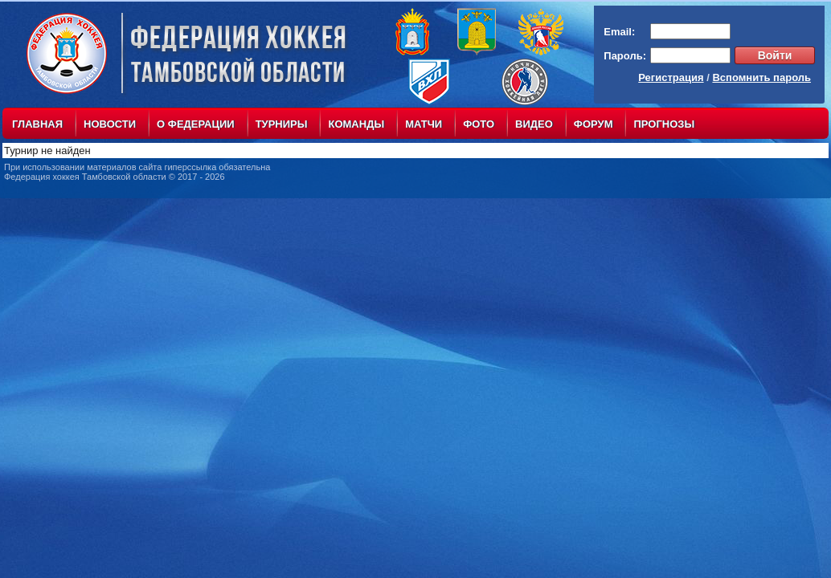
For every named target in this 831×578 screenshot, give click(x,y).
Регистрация (670, 77)
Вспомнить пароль (761, 77)
